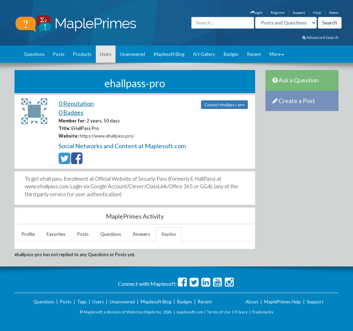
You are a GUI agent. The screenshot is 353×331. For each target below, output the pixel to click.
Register (278, 12)
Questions (34, 54)
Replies (169, 234)
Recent (254, 54)
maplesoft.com (189, 312)
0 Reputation (76, 103)
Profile (28, 234)
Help (317, 12)
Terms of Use (219, 312)
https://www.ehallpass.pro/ (107, 136)
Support (299, 12)
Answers (141, 234)
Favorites (56, 234)
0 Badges (71, 112)
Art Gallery (204, 54)
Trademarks (262, 312)
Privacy (241, 312)
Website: (69, 136)
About (334, 12)
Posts (58, 54)
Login (257, 12)
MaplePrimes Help (282, 301)
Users (105, 54)
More (277, 54)
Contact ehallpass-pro (224, 104)
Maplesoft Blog (169, 54)
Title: (64, 128)
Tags (82, 301)
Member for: (72, 120)
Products (82, 54)
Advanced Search (320, 37)
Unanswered (132, 54)
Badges (231, 54)
